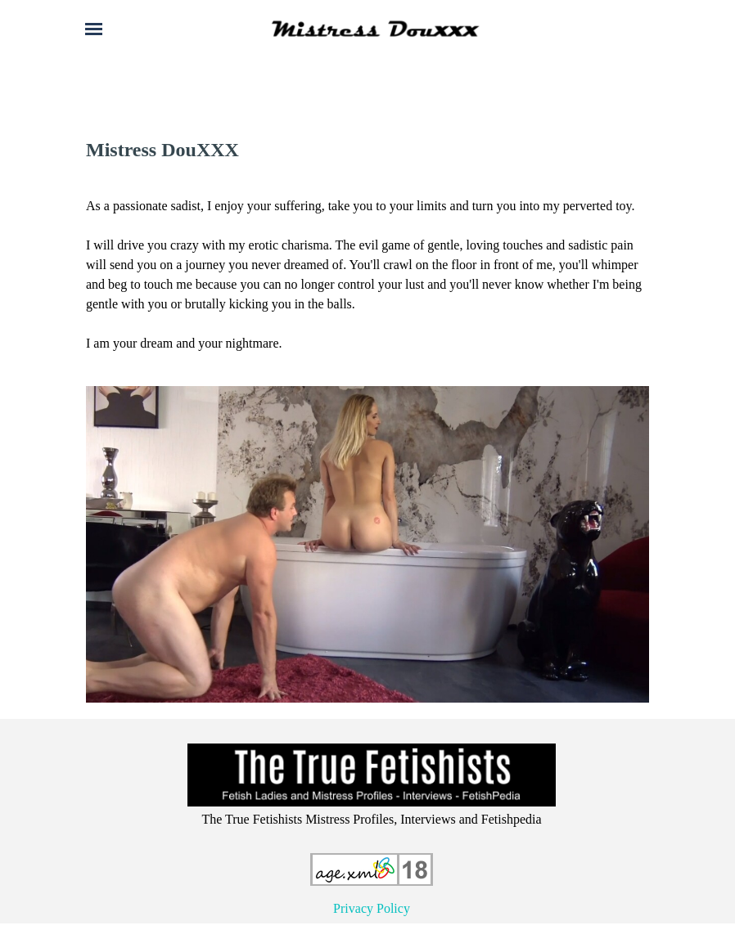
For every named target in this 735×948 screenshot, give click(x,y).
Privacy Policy (371, 908)
